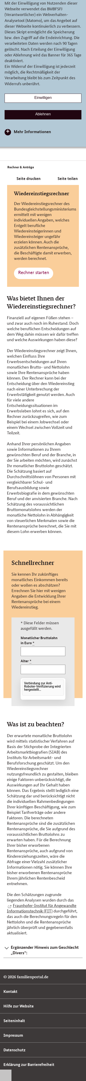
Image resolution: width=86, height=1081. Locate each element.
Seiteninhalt (14, 1020)
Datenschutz (14, 1049)
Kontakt (10, 991)
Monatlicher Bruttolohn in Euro (39, 640)
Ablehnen (43, 114)
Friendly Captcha (52, 696)
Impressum (13, 1035)
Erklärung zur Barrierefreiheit (28, 1064)
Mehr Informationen (32, 131)
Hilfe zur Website (18, 1006)
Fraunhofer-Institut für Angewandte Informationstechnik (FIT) (41, 907)
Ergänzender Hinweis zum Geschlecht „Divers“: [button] (45, 949)
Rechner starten (33, 272)
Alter (26, 661)
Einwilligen (43, 98)
